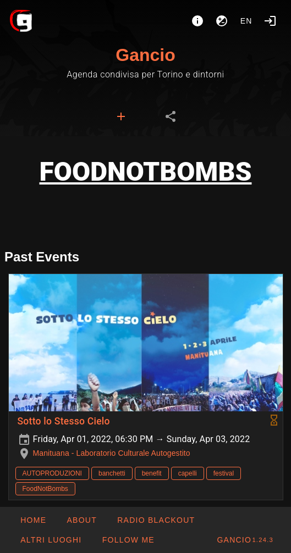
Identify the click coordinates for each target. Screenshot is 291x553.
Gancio (145, 55)
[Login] (270, 21)
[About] (197, 21)
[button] (50, 540)
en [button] (246, 20)
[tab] (121, 116)
